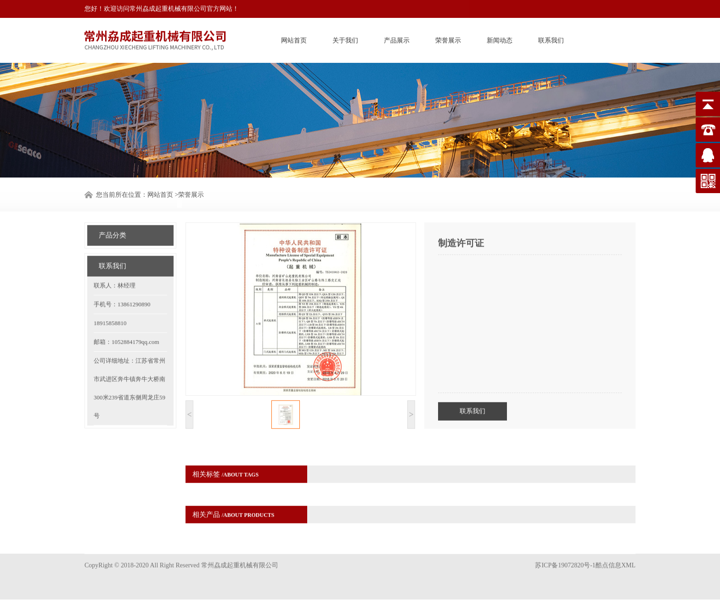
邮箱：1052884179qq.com (126, 326)
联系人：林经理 (114, 270)
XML (628, 554)
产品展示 (397, 38)
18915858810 (110, 308)
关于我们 (345, 38)
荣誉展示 (448, 38)
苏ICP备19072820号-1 (565, 554)
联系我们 (551, 38)
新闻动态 (499, 38)
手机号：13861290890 (122, 289)
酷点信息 (608, 554)
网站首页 (294, 38)
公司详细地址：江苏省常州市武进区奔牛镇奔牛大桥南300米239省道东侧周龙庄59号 (129, 373)
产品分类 (112, 220)
